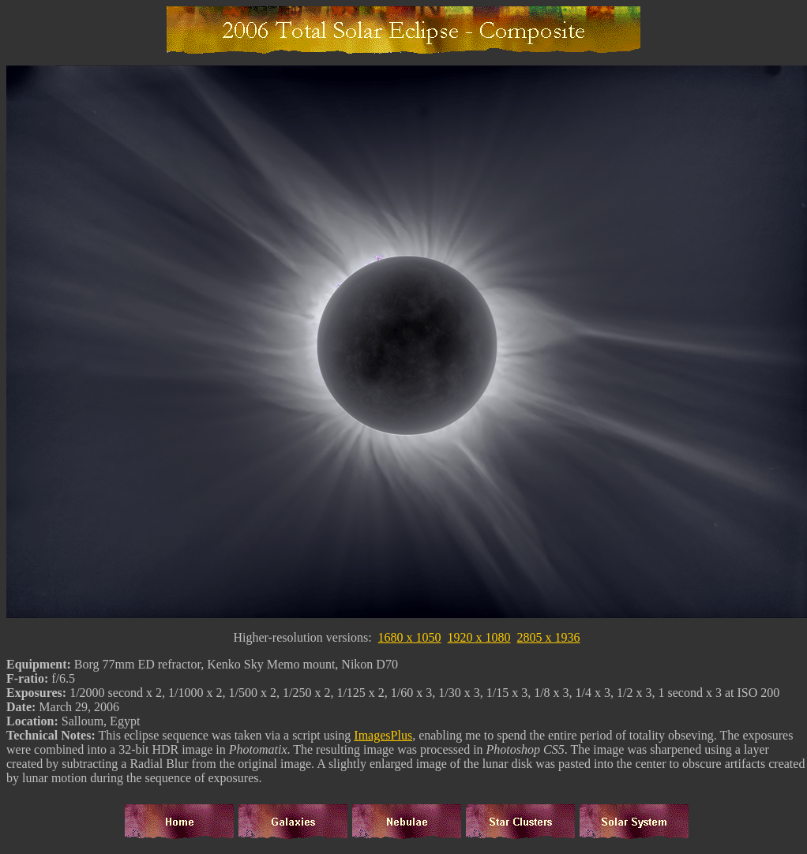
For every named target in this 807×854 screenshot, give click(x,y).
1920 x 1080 (479, 639)
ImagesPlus (383, 737)
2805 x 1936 (548, 639)
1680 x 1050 (409, 639)
